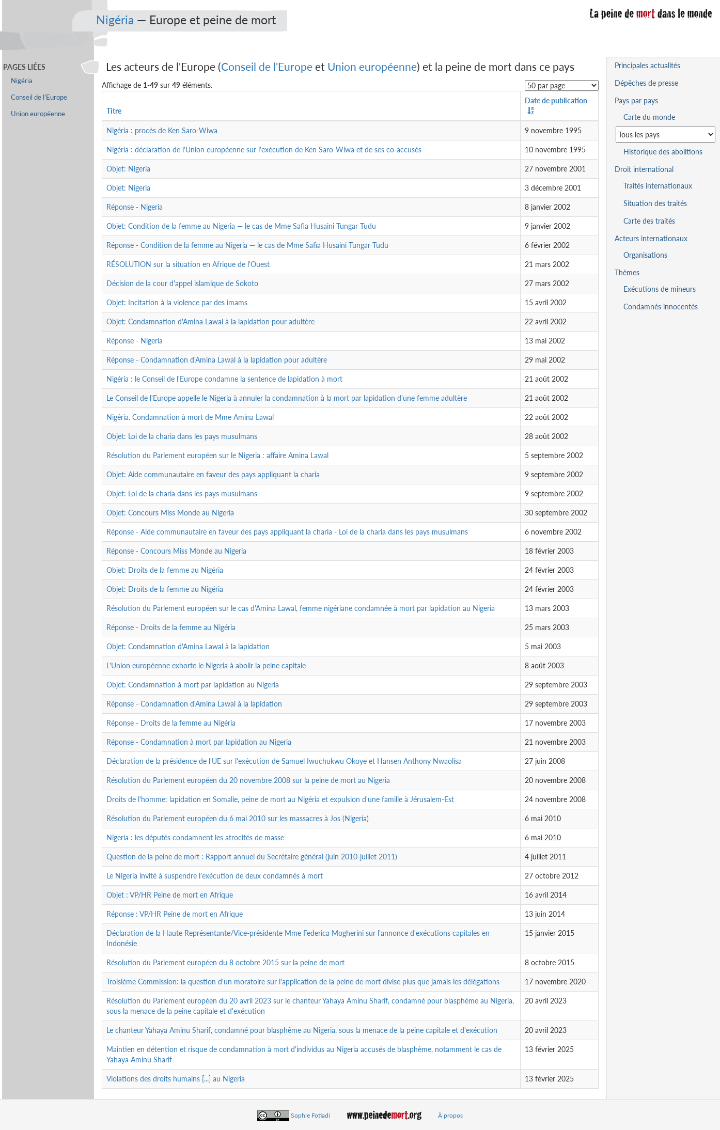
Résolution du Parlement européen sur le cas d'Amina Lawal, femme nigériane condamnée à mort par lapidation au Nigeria (300, 608)
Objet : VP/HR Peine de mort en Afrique (169, 894)
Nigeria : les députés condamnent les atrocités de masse (195, 837)
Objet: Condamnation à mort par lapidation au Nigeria (192, 684)
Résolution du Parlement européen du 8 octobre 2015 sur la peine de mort (225, 962)
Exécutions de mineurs (659, 289)
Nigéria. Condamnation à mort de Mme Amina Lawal (190, 417)
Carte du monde (649, 117)
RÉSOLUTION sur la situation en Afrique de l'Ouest (188, 264)
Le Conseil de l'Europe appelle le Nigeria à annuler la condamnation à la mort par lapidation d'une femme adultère (286, 398)
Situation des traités (655, 203)
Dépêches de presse (646, 83)
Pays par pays (636, 100)
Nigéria (115, 19)
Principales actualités (647, 65)
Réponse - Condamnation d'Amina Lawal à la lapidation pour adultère (216, 359)
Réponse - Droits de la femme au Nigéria (171, 627)
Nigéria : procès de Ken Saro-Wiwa (161, 130)
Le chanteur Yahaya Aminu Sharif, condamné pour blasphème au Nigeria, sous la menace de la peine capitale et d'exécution (301, 1030)
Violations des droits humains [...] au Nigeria (175, 1078)
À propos (450, 1115)
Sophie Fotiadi (310, 1115)
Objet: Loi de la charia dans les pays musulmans (181, 436)
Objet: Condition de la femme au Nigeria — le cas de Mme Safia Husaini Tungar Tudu (241, 226)
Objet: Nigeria (128, 168)
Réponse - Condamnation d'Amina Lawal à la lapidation (194, 703)
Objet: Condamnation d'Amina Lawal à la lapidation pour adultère (210, 321)
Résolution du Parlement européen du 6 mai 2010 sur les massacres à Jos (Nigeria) (237, 818)
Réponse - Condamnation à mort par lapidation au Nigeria (198, 741)
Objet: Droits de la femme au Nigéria (164, 570)
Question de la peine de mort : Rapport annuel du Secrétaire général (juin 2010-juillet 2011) (251, 856)
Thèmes (627, 272)
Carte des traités (649, 220)
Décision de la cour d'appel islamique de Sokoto (182, 283)
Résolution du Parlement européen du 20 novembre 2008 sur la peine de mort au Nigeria (248, 780)
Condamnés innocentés (660, 306)
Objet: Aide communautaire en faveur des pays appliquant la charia (213, 474)
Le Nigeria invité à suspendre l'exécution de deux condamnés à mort (214, 875)
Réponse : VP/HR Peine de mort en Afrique (174, 913)
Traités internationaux (657, 185)
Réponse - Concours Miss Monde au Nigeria (176, 550)
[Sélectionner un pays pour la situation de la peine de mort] (665, 135)
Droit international (644, 169)
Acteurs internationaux (651, 238)
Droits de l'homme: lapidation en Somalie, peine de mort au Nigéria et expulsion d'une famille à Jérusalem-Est (280, 799)
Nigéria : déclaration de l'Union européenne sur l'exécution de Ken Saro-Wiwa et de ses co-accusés (263, 149)
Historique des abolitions (662, 151)
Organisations (645, 254)
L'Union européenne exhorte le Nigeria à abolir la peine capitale (206, 665)
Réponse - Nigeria (134, 206)
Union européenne (372, 66)
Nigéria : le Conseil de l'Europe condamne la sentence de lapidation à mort (224, 378)
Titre (113, 110)
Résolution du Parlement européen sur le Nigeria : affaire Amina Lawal (217, 455)
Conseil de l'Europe (266, 66)
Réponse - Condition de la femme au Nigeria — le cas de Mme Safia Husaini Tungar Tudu (247, 245)
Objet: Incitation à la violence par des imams (176, 302)
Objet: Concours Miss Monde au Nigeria (170, 512)
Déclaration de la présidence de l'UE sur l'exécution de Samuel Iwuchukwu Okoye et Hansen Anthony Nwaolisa (284, 761)
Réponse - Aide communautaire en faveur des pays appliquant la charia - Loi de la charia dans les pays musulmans (287, 531)
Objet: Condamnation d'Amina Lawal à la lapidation (188, 646)
